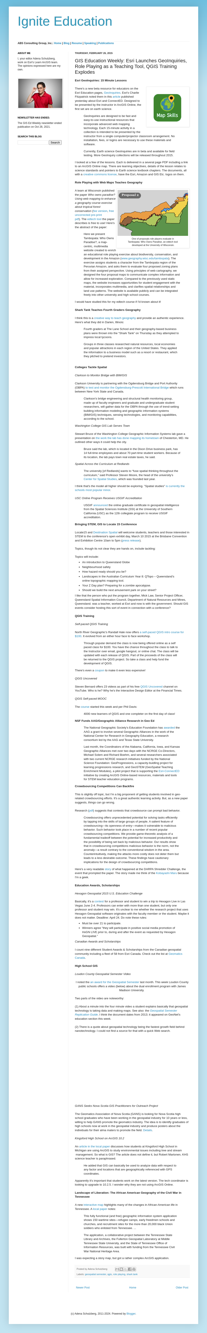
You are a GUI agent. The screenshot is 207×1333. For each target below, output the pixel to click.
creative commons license (100, 174)
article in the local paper (94, 1146)
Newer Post (83, 1287)
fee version (100, 211)
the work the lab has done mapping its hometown (127, 438)
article (116, 96)
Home (57, 43)
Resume (77, 43)
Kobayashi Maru (166, 873)
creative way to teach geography (115, 318)
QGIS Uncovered (151, 686)
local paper (100, 1209)
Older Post (182, 1287)
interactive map (93, 1204)
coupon (99, 670)
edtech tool (94, 219)
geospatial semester (95, 1274)
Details (147, 1130)
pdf (91, 810)
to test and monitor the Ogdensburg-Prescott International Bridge (127, 387)
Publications (106, 43)
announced (100, 505)
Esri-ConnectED (169, 771)
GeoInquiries (112, 92)
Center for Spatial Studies (100, 479)
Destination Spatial (105, 532)
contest (99, 901)
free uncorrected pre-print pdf (94, 215)
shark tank (132, 1274)
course (85, 706)
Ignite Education (65, 21)
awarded (169, 727)
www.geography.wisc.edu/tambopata (144, 258)
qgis (109, 1274)
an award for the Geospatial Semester (114, 982)
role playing (119, 1274)
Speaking (90, 43)
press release (131, 540)
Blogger (130, 1313)
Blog (67, 43)
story (108, 869)
